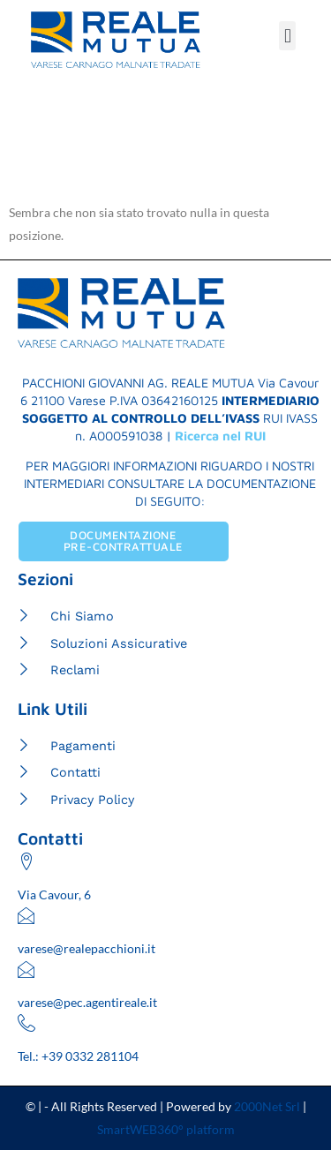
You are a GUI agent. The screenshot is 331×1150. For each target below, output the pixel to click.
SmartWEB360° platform (166, 1129)
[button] (287, 35)
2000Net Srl (267, 1106)
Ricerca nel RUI (220, 435)
